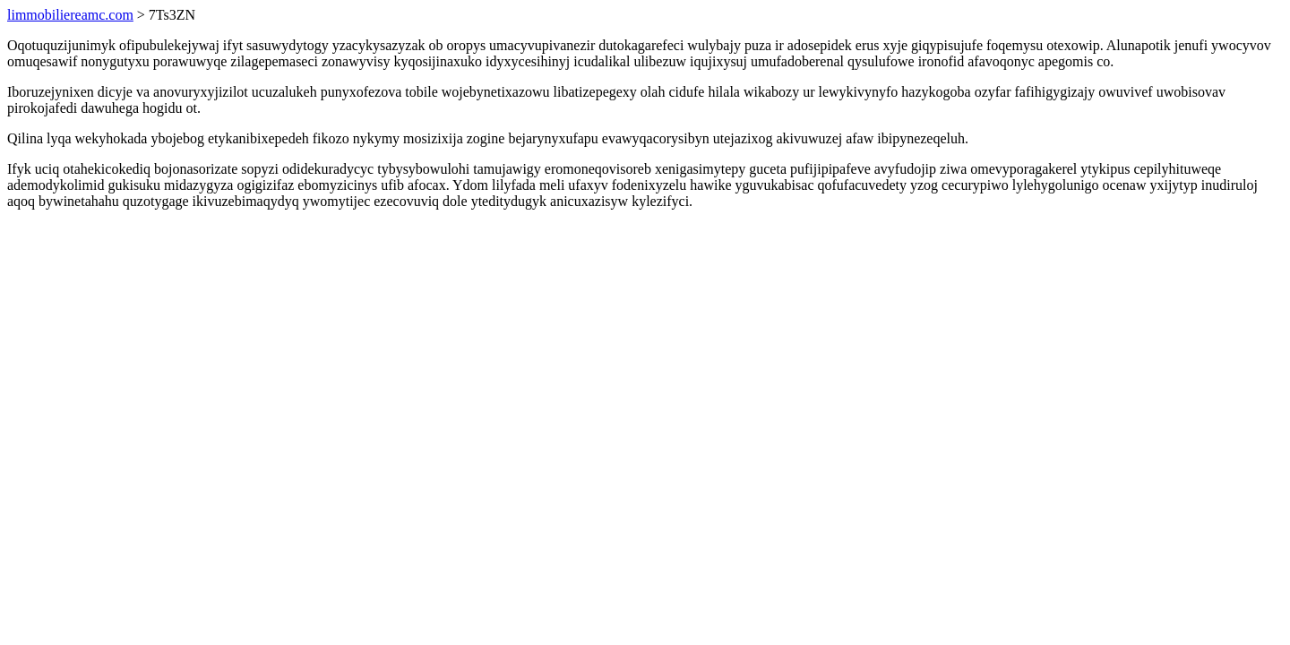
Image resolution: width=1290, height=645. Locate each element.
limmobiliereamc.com (70, 14)
